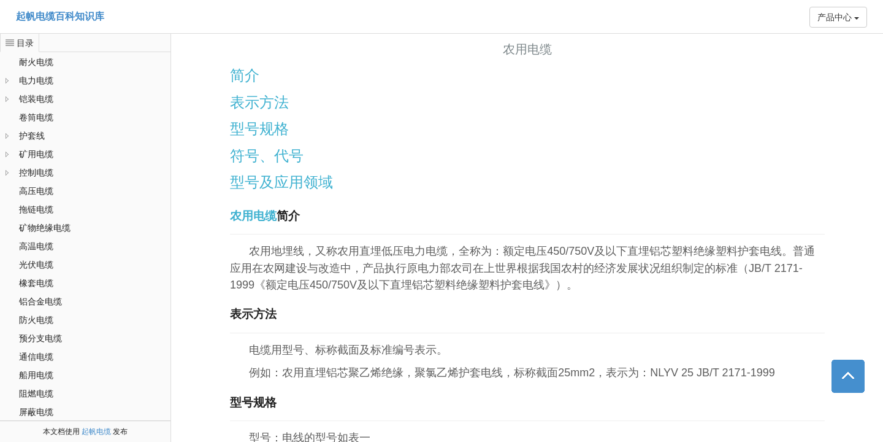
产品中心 (838, 17)
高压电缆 (36, 191)
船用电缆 (36, 375)
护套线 (32, 136)
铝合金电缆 (40, 301)
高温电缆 (36, 246)
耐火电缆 (36, 62)
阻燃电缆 (36, 393)
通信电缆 (36, 357)
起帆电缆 (96, 431)
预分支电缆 (40, 338)
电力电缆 (36, 80)
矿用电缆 (36, 154)
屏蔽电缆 (36, 412)
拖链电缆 (36, 209)
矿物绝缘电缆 (45, 228)
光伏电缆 (36, 264)
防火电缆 (36, 320)
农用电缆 (253, 215)
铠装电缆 (36, 99)
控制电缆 (36, 172)
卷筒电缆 (36, 117)
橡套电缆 (36, 283)
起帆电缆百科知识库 (60, 16)
